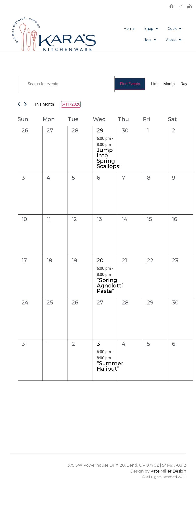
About (173, 40)
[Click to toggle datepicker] (70, 104)
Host (149, 40)
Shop (151, 28)
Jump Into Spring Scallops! (109, 157)
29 (100, 130)
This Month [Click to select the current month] (44, 104)
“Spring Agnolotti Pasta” (110, 285)
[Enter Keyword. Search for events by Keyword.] (66, 84)
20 (100, 260)
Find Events (130, 83)
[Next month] (25, 104)
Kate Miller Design (168, 471)
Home (129, 28)
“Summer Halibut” (110, 366)
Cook (174, 28)
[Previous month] (19, 104)
